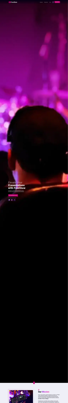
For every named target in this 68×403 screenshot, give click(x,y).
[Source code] (53, 2)
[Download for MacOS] (12, 200)
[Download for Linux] (14, 200)
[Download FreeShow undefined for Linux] (13, 195)
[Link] (13, 2)
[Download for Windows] (9, 200)
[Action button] (13, 2)
